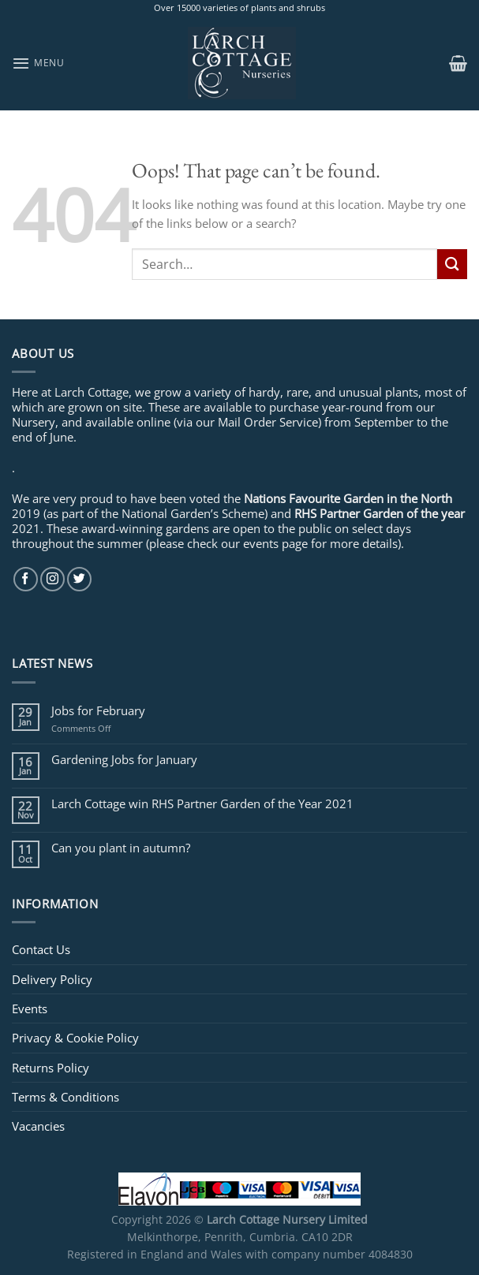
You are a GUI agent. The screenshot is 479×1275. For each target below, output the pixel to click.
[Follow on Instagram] (52, 579)
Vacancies (38, 1126)
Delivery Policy (52, 979)
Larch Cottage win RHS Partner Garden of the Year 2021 (202, 803)
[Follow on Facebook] (25, 579)
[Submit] (452, 263)
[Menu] (38, 63)
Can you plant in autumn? (120, 848)
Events (29, 1008)
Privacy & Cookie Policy (75, 1038)
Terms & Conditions (65, 1097)
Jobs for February (98, 710)
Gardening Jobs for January (124, 759)
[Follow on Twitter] (79, 579)
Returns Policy (50, 1068)
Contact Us (41, 949)
